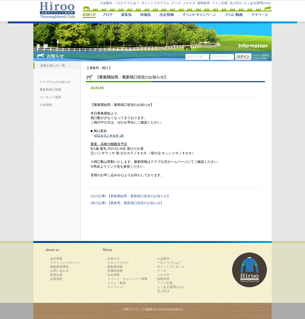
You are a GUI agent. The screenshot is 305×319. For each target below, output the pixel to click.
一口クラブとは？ (126, 3)
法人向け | (236, 3)
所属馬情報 (115, 271)
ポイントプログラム (155, 3)
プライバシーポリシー (65, 262)
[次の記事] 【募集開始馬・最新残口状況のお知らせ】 (130, 196)
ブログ (107, 15)
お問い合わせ (59, 271)
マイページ (258, 15)
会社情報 (56, 258)
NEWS (89, 15)
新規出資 (56, 275)
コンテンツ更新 (50, 97)
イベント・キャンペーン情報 (127, 279)
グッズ (176, 3)
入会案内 (106, 3)
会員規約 (56, 279)
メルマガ (189, 3)
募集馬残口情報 (50, 89)
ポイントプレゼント (171, 266)
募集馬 (126, 15)
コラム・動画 (234, 15)
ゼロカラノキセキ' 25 (109, 135)
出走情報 (166, 15)
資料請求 (203, 3)
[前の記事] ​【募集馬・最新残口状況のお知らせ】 (127, 203)
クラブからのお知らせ (55, 82)
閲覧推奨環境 (59, 266)
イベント (199, 15)
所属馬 (145, 15)
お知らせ (113, 258)
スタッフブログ (118, 262)
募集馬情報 (115, 266)
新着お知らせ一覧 (52, 65)
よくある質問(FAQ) (257, 3)
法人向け (163, 291)
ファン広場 (219, 3)
